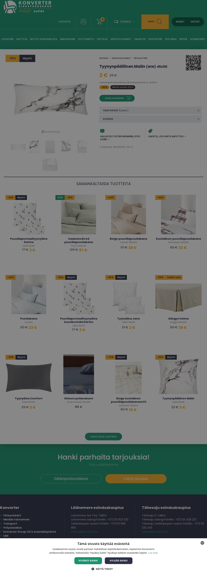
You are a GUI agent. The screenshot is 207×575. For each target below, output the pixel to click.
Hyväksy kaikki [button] (88, 560)
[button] (103, 569)
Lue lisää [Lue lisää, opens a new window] (153, 552)
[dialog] (103, 287)
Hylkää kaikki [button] (119, 560)
